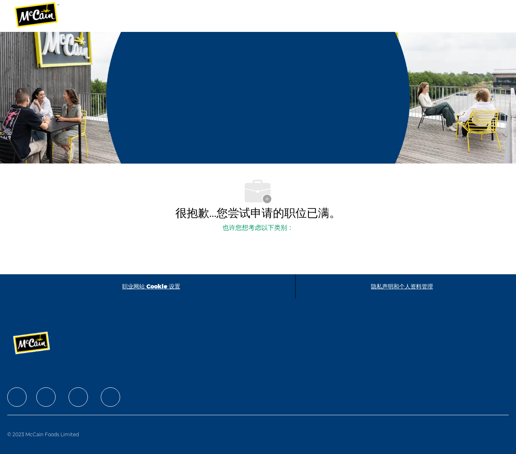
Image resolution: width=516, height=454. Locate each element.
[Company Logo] (42, 16)
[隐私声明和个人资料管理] (402, 286)
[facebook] (17, 397)
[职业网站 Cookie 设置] (151, 286)
